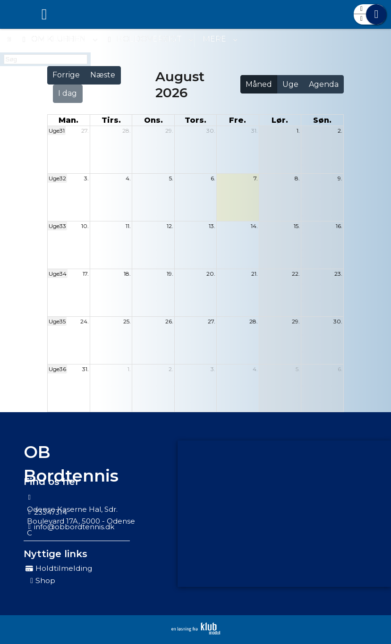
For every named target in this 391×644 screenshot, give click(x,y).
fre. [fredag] (237, 120)
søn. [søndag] (322, 120)
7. (256, 178)
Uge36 (57, 369)
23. (338, 273)
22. (296, 273)
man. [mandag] (68, 120)
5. (171, 178)
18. (127, 273)
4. (128, 178)
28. (126, 130)
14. (254, 225)
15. (297, 225)
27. (85, 130)
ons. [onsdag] (153, 120)
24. (84, 321)
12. (170, 225)
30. (210, 130)
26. (169, 321)
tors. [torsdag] (195, 120)
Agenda (324, 84)
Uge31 (57, 130)
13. (212, 225)
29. (169, 130)
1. (298, 130)
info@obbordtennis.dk (74, 526)
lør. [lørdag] (280, 120)
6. (213, 178)
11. (128, 225)
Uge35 (57, 321)
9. (340, 178)
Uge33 (57, 225)
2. (340, 130)
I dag (67, 93)
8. (297, 178)
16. (339, 225)
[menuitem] (14, 14)
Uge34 (58, 273)
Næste (102, 74)
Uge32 (57, 178)
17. (86, 273)
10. (85, 225)
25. (127, 321)
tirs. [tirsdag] (111, 120)
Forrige (66, 74)
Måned (259, 84)
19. (170, 273)
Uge (290, 84)
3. (86, 178)
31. (254, 130)
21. (254, 273)
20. (210, 273)
